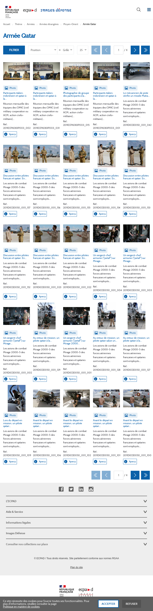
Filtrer (14, 50)
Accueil (6, 24)
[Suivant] (135, 50)
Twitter (71, 489)
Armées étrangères (49, 24)
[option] (43, 50)
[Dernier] (145, 50)
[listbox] (43, 50)
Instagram (90, 489)
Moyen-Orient (70, 24)
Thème (18, 24)
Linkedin (80, 489)
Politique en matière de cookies (21, 607)
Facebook (61, 489)
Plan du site (76, 567)
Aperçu (10, 134)
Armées (31, 24)
